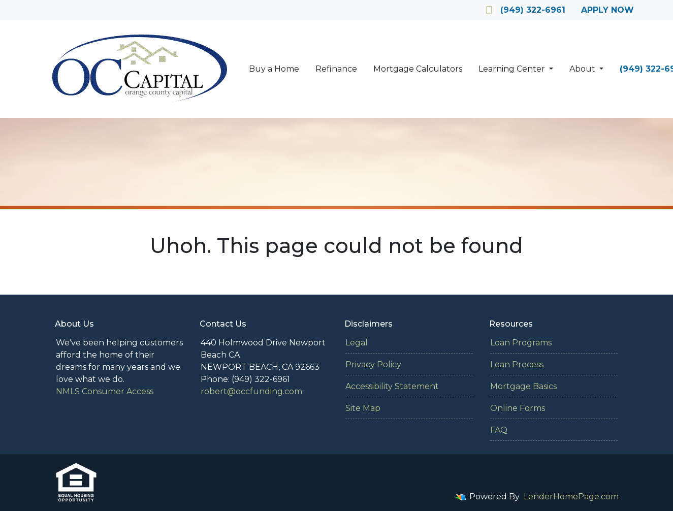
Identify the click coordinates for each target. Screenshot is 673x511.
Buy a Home (274, 69)
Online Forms (517, 408)
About (583, 69)
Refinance (336, 69)
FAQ (498, 430)
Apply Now (607, 10)
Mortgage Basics (523, 386)
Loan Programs (521, 342)
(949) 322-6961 (525, 10)
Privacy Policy (373, 364)
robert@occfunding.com (251, 391)
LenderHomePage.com (571, 496)
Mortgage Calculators (417, 69)
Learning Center (512, 69)
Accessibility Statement (392, 386)
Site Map (362, 408)
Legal (356, 342)
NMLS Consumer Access (104, 391)
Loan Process (516, 364)
